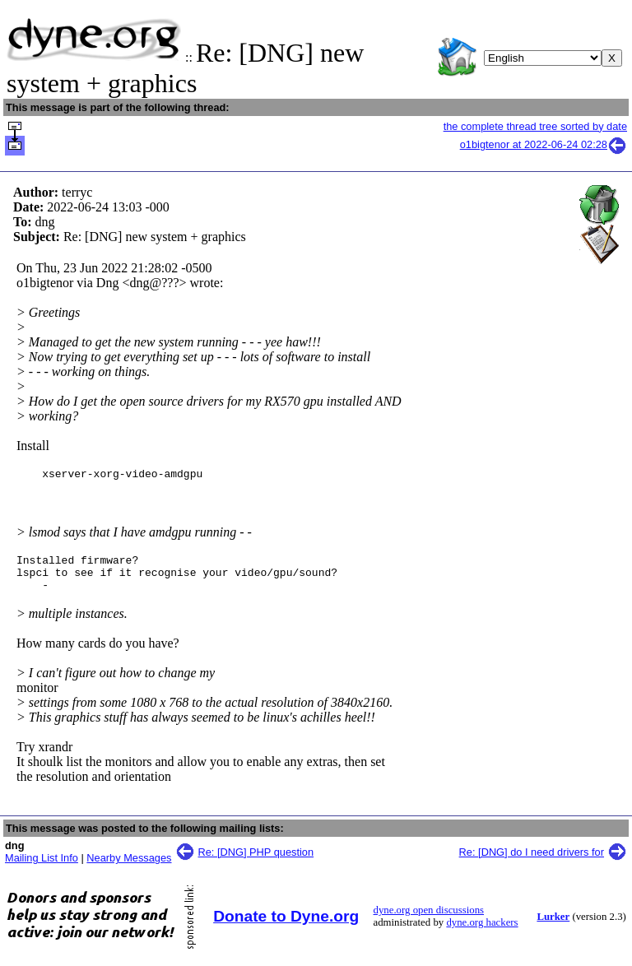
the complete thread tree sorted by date (535, 126)
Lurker (553, 926)
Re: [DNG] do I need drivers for (531, 862)
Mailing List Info (41, 868)
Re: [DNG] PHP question (256, 862)
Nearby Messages (128, 868)
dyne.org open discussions (429, 920)
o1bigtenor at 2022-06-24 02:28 (543, 144)
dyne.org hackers (482, 932)
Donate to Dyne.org (286, 926)
